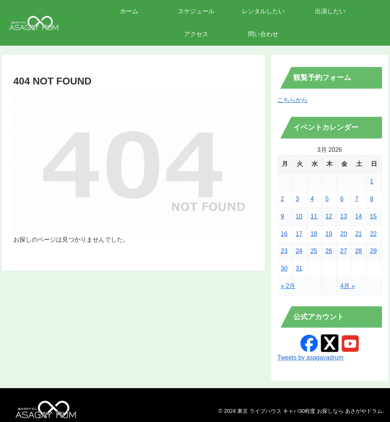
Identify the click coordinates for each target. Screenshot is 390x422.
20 (343, 234)
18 (313, 234)
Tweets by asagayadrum (310, 357)
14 (358, 216)
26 (328, 251)
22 (373, 234)
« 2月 (288, 286)
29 (373, 251)
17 (299, 234)
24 (299, 251)
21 (358, 234)
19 (328, 234)
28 (358, 251)
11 (313, 216)
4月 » (347, 286)
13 (343, 216)
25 (313, 251)
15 (373, 216)
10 (299, 216)
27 (343, 251)
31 (299, 268)
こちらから (292, 100)
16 (284, 234)
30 (284, 268)
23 (284, 251)
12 (328, 216)
